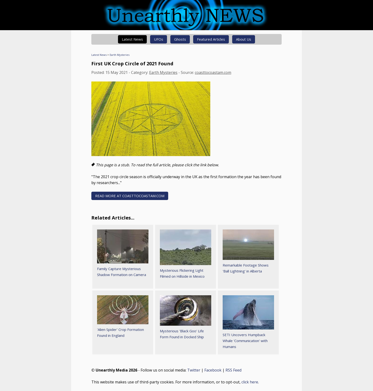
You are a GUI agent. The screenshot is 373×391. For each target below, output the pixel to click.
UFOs (158, 39)
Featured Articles (211, 39)
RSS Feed (233, 370)
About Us (243, 39)
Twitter (193, 370)
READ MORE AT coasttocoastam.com (129, 195)
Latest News (132, 39)
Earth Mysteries (119, 55)
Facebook (212, 370)
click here (249, 382)
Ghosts (180, 39)
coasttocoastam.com (213, 72)
